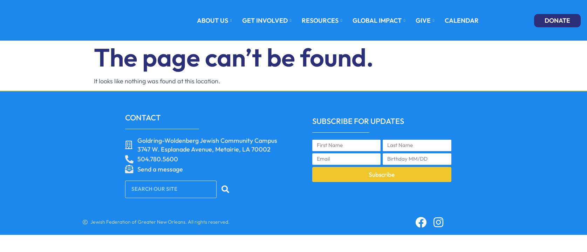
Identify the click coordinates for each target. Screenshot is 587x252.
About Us (214, 20)
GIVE (425, 20)
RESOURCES (322, 20)
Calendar (462, 20)
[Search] (226, 189)
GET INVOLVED (266, 20)
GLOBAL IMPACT (379, 20)
